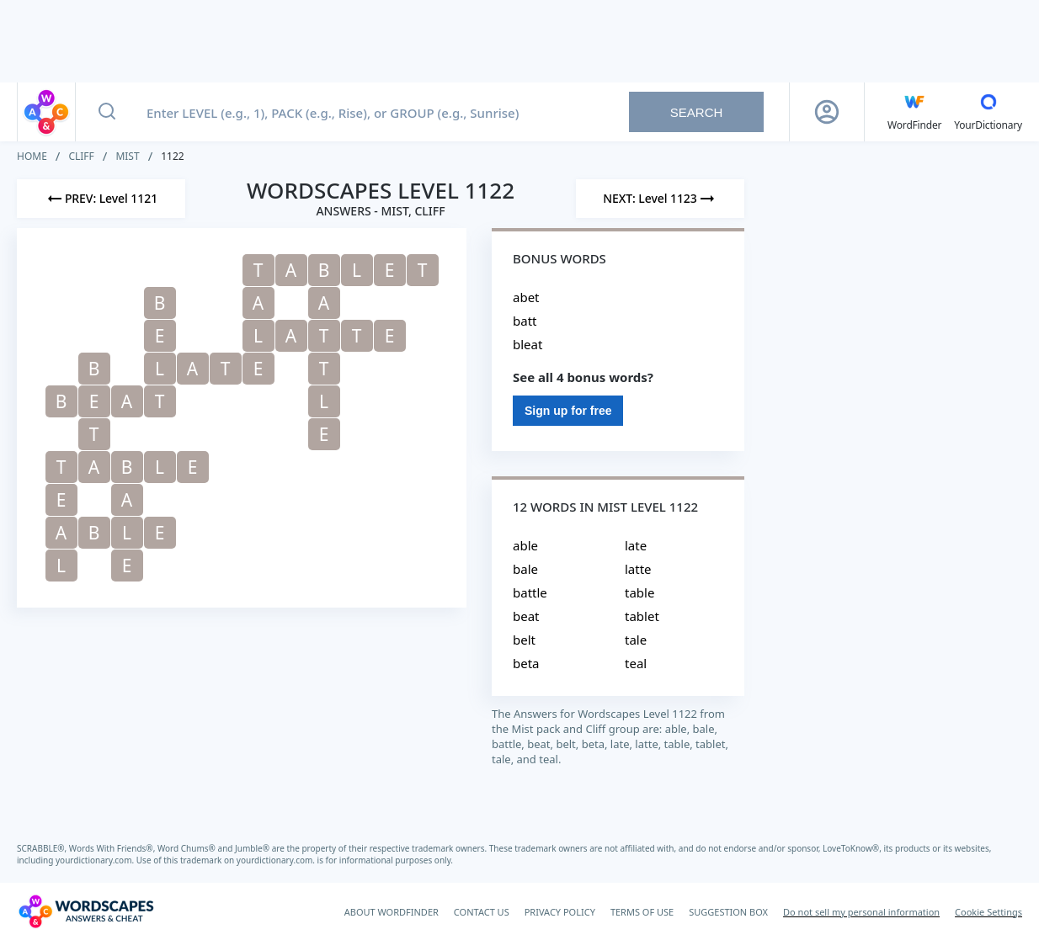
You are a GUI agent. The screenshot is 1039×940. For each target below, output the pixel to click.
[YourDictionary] (988, 112)
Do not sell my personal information (861, 911)
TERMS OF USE (642, 911)
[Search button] (107, 111)
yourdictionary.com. (96, 860)
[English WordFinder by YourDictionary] (914, 112)
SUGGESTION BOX (728, 911)
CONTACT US (481, 911)
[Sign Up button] (827, 111)
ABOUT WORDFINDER (391, 911)
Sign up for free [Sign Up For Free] (568, 410)
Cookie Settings (988, 911)
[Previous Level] (101, 198)
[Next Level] (660, 198)
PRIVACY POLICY (560, 911)
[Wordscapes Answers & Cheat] (86, 911)
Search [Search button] (696, 112)
